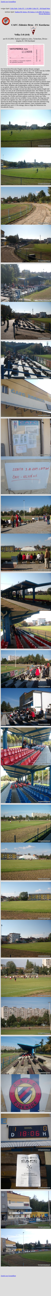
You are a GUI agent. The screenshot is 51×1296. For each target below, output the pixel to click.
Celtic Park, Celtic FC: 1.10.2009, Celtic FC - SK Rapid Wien (30, 8)
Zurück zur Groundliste (8, 2)
